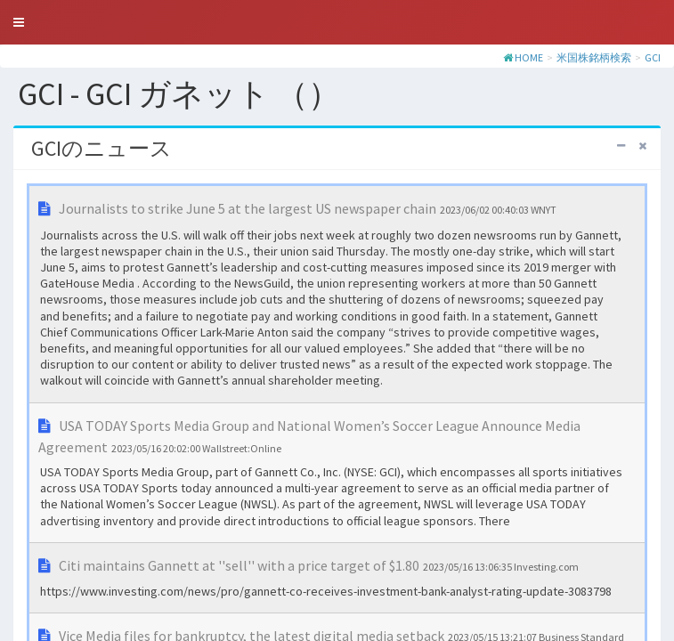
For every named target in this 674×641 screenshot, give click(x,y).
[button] (18, 22)
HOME (529, 57)
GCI (653, 57)
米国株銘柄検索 (593, 57)
